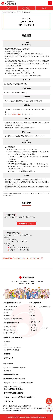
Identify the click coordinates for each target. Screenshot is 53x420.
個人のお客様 (8, 8)
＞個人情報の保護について (12, 375)
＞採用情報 (6, 354)
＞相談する (32, 325)
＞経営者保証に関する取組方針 (13, 393)
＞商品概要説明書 (8, 316)
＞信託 (5, 344)
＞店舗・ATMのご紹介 (10, 306)
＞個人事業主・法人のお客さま (13, 338)
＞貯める (32, 309)
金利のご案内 (16, 114)
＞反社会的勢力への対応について (14, 379)
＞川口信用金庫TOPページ (12, 303)
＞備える (32, 319)
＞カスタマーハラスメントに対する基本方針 (18, 383)
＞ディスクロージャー (10, 327)
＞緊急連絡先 (7, 370)
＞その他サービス (34, 322)
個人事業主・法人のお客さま (26, 8)
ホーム (4, 12)
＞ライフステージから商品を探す (39, 306)
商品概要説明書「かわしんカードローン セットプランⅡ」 (22, 258)
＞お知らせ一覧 (8, 358)
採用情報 (44, 8)
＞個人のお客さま (35, 303)
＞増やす (32, 316)
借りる (9, 12)
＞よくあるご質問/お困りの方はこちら (15, 367)
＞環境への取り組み (9, 333)
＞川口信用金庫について (11, 323)
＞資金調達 (6, 341)
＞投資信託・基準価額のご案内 (12, 319)
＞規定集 (5, 313)
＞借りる (32, 313)
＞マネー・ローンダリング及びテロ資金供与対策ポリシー (14, 388)
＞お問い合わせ (8, 364)
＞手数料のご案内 (8, 309)
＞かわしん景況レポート (10, 330)
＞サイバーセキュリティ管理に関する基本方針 (18, 397)
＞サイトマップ (8, 401)
